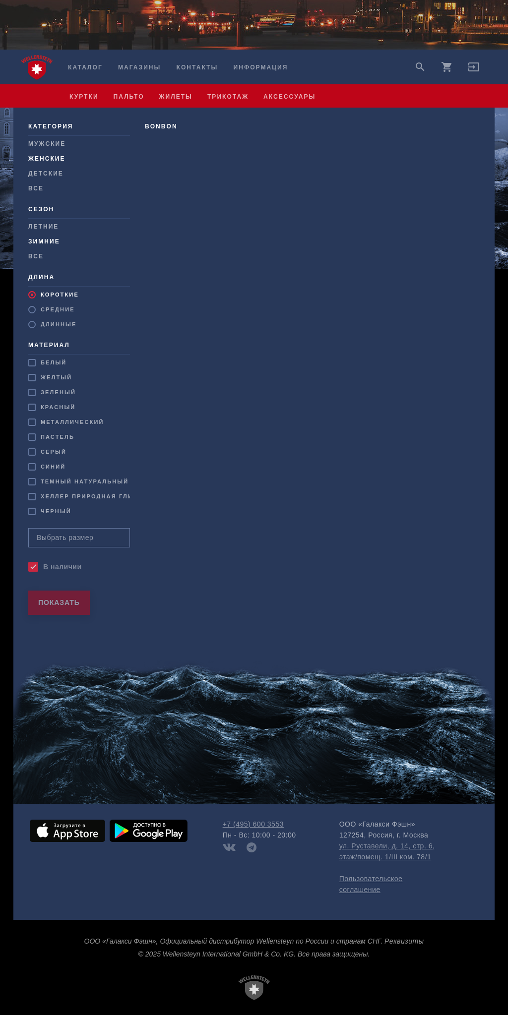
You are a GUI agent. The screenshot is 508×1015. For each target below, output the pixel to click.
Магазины (139, 67)
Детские (46, 173)
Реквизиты (404, 941)
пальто (129, 96)
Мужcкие (46, 143)
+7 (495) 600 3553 (253, 824)
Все (36, 188)
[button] (474, 70)
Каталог (85, 67)
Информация (261, 67)
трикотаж (228, 96)
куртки (84, 96)
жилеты (175, 96)
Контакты (197, 67)
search (420, 67)
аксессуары (289, 96)
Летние (43, 226)
